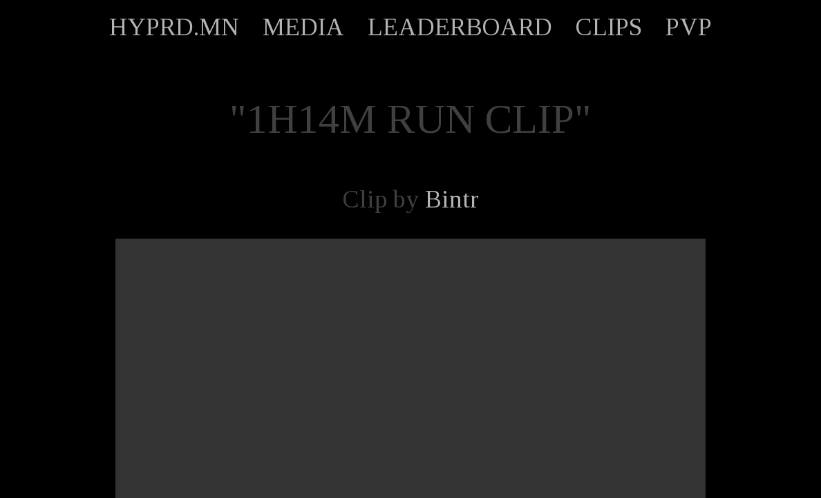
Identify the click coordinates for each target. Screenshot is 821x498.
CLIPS (609, 27)
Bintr (452, 199)
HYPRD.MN (174, 27)
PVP (689, 27)
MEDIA (303, 27)
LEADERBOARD (460, 27)
